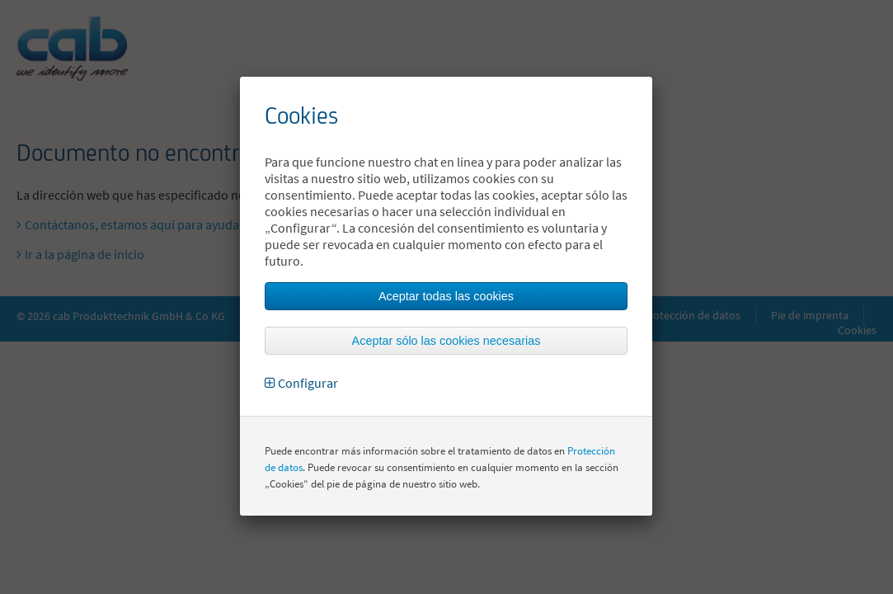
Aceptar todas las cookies (446, 296)
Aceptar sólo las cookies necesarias (446, 340)
